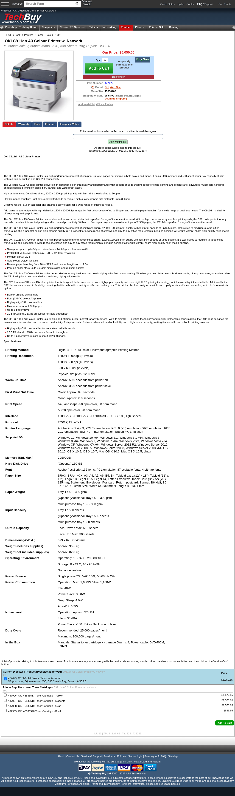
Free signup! (152, 756)
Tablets (93, 27)
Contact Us (72, 756)
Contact (191, 4)
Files (37, 124)
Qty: (98, 60)
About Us (17, 3)
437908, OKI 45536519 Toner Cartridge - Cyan (34, 706)
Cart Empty (224, 4)
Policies (121, 756)
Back (17, 35)
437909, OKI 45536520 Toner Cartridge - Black (35, 711)
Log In (180, 4)
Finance (50, 124)
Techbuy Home (21, 27)
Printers (126, 27)
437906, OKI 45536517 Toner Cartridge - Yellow (35, 695)
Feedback (109, 756)
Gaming (173, 27)
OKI (59, 35)
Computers (48, 27)
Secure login (135, 756)
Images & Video (69, 124)
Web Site (115, 87)
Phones (139, 27)
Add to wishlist (86, 104)
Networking (109, 27)
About (60, 756)
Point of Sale (156, 27)
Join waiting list (117, 141)
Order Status (167, 4)
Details (9, 124)
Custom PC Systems (72, 27)
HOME (9, 35)
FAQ (163, 756)
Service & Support (91, 756)
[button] (224, 722)
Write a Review (104, 104)
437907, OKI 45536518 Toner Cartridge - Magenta (36, 700)
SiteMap (173, 756)
